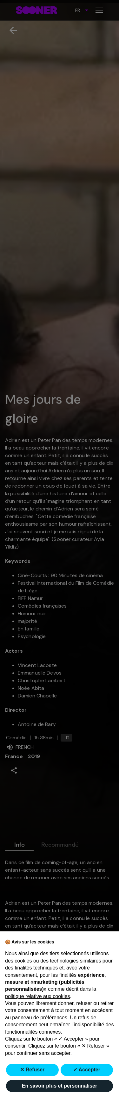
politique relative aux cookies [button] (37, 996)
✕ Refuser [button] (32, 1069)
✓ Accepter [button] (86, 1069)
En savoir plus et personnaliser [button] (59, 1086)
